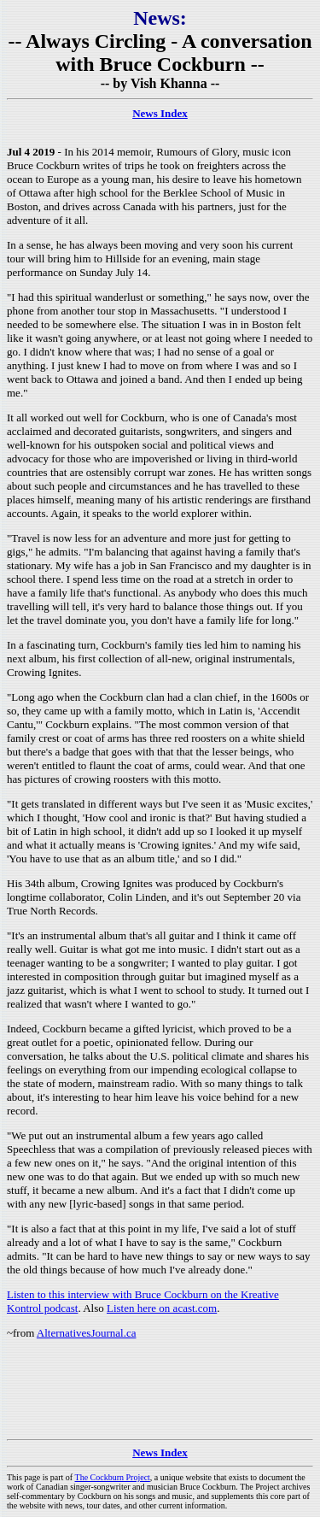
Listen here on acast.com (162, 1308)
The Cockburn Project (112, 1477)
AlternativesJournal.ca (87, 1332)
